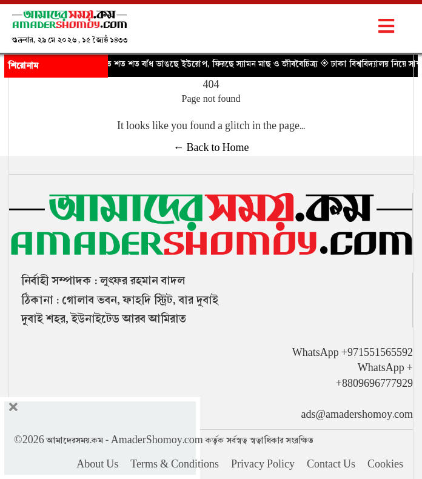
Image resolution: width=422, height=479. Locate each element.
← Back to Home (211, 148)
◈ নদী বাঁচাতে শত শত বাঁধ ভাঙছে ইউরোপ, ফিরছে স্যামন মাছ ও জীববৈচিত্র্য (196, 64)
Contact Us (331, 464)
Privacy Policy (263, 464)
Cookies (385, 464)
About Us (97, 464)
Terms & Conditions (174, 464)
